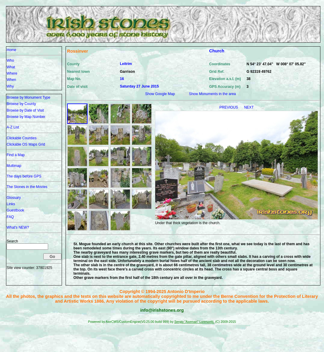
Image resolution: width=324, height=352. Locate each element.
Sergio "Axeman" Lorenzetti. (194, 321)
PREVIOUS (229, 107)
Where (12, 73)
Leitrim (126, 64)
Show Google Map (160, 94)
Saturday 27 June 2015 (139, 86)
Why (10, 86)
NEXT (249, 107)
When (11, 80)
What (11, 67)
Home (11, 50)
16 (122, 79)
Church (216, 50)
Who (10, 60)
